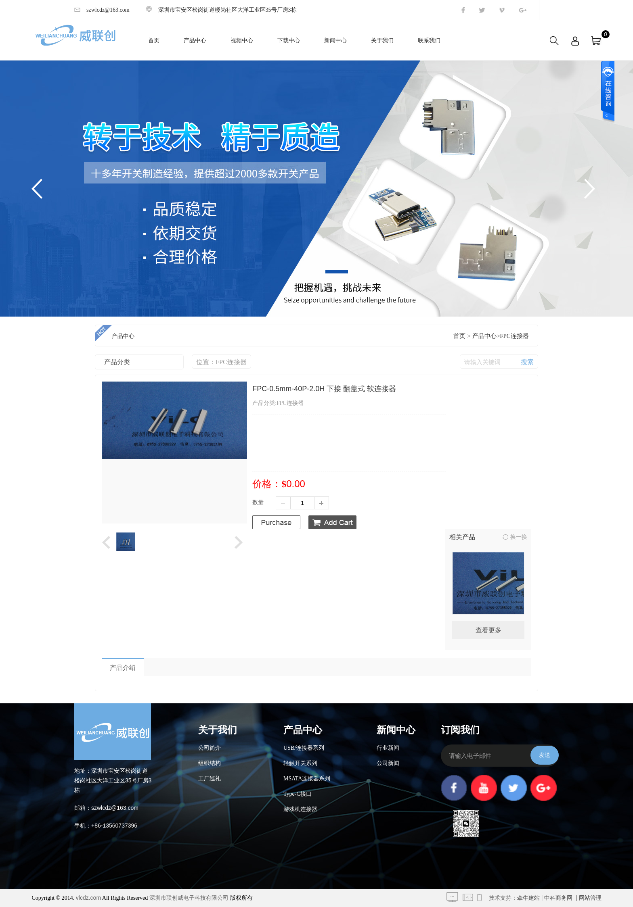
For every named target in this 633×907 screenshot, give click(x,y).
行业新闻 (388, 748)
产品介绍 (123, 667)
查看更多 (488, 630)
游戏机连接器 (300, 809)
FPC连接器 (514, 336)
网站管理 (590, 898)
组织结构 (209, 763)
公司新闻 (388, 763)
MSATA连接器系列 (306, 779)
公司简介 (209, 748)
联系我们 (429, 41)
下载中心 (288, 41)
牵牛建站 (528, 898)
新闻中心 (335, 41)
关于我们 (382, 41)
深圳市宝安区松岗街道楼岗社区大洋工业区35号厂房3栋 (221, 10)
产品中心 (195, 41)
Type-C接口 (297, 794)
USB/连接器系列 (303, 748)
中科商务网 (558, 898)
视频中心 (242, 41)
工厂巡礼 (209, 779)
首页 (153, 41)
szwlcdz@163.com (102, 10)
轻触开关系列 (300, 763)
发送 (544, 755)
